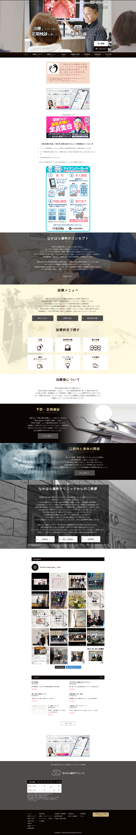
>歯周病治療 (30, 828)
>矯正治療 (41, 813)
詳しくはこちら (101, 49)
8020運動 (35, 682)
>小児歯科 (41, 821)
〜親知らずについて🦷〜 (78, 706)
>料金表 (29, 823)
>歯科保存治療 (58, 816)
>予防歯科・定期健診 (60, 813)
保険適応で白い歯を (76, 694)
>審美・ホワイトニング (45, 816)
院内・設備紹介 (68, 539)
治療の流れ (67, 318)
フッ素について (53, 706)
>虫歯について (31, 826)
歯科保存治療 (92, 318)
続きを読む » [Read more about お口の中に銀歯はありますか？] (72, 689)
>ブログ (82, 816)
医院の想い (68, 276)
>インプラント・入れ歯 (45, 818)
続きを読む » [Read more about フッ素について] (51, 714)
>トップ (29, 813)
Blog (101, 677)
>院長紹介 (71, 813)
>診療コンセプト (31, 816)
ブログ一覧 (68, 723)
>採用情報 (82, 813)
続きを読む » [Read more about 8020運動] (35, 689)
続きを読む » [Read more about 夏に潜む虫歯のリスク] (35, 701)
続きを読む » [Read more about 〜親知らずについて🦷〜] (72, 712)
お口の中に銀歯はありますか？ (80, 682)
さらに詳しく (48, 436)
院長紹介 (45, 539)
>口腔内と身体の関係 (60, 818)
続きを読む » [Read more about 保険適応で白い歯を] (72, 701)
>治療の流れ (30, 821)
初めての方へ (43, 318)
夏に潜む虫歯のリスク (39, 694)
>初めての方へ (31, 818)
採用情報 (91, 539)
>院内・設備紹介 (72, 816)
